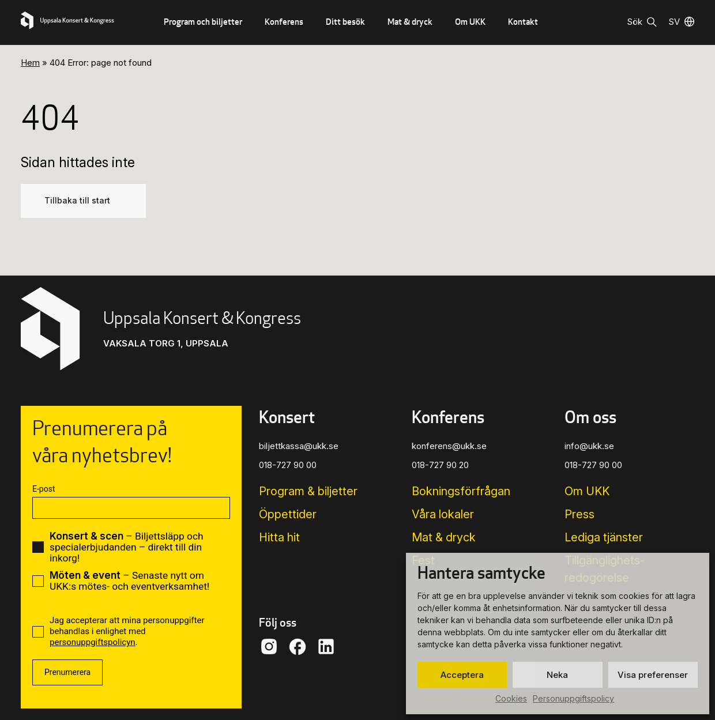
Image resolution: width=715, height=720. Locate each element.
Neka (557, 674)
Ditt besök (345, 22)
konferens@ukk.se (449, 445)
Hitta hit (279, 537)
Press (579, 514)
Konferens (284, 22)
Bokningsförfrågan (461, 491)
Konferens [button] (448, 417)
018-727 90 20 (440, 464)
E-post (43, 488)
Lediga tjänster (604, 537)
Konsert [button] (287, 417)
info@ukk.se (589, 445)
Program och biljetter (203, 22)
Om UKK (470, 22)
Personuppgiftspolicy (573, 698)
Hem (30, 62)
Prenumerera (67, 672)
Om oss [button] (590, 417)
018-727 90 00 (288, 464)
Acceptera (462, 674)
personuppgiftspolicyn (93, 642)
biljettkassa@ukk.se (298, 445)
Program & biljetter (308, 491)
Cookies (511, 698)
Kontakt (523, 22)
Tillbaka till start (77, 200)
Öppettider (288, 514)
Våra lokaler (443, 514)
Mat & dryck (409, 22)
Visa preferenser (653, 674)
